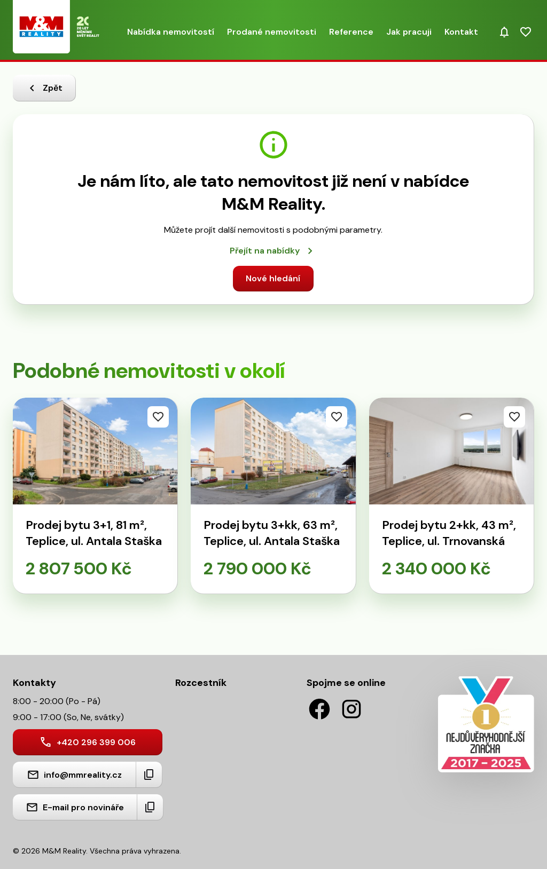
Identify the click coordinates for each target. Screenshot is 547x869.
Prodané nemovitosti (271, 31)
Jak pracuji (409, 31)
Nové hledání (273, 278)
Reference (351, 31)
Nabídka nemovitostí (170, 31)
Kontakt (461, 31)
